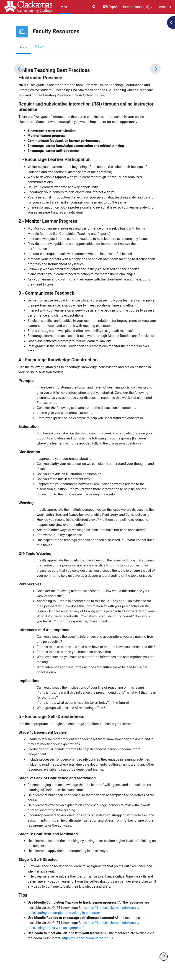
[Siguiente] (155, 68)
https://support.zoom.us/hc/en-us (87, 938)
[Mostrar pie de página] (164, 956)
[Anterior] (19, 68)
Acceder (165, 7)
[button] (94, 7)
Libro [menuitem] (23, 47)
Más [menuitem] (64, 7)
